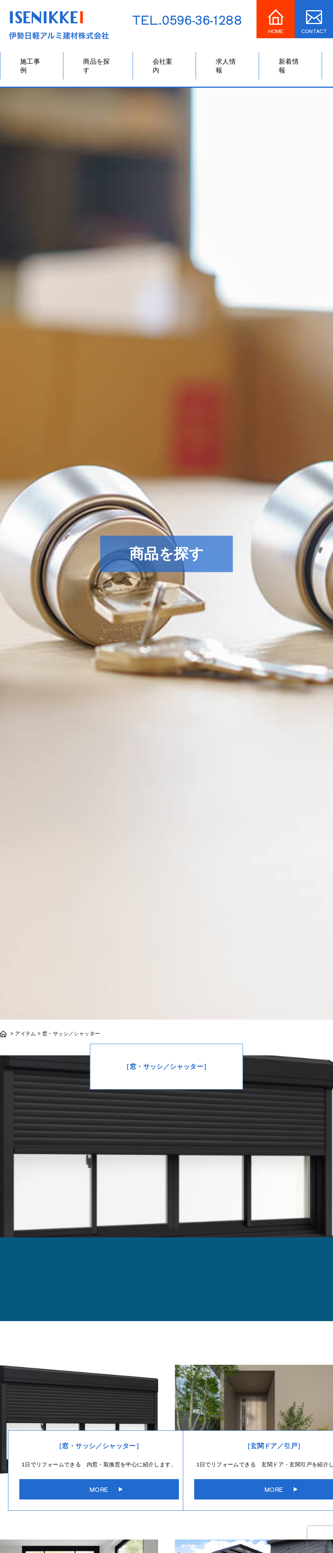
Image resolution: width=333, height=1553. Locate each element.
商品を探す (96, 66)
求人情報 (226, 66)
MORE (99, 1489)
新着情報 (289, 66)
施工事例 (30, 66)
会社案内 (163, 66)
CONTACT (314, 31)
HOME (275, 31)
